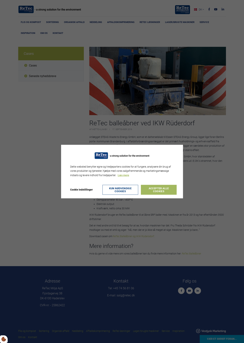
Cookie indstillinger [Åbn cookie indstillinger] (81, 189)
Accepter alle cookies (159, 190)
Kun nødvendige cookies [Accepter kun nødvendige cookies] (120, 190)
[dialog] (122, 171)
